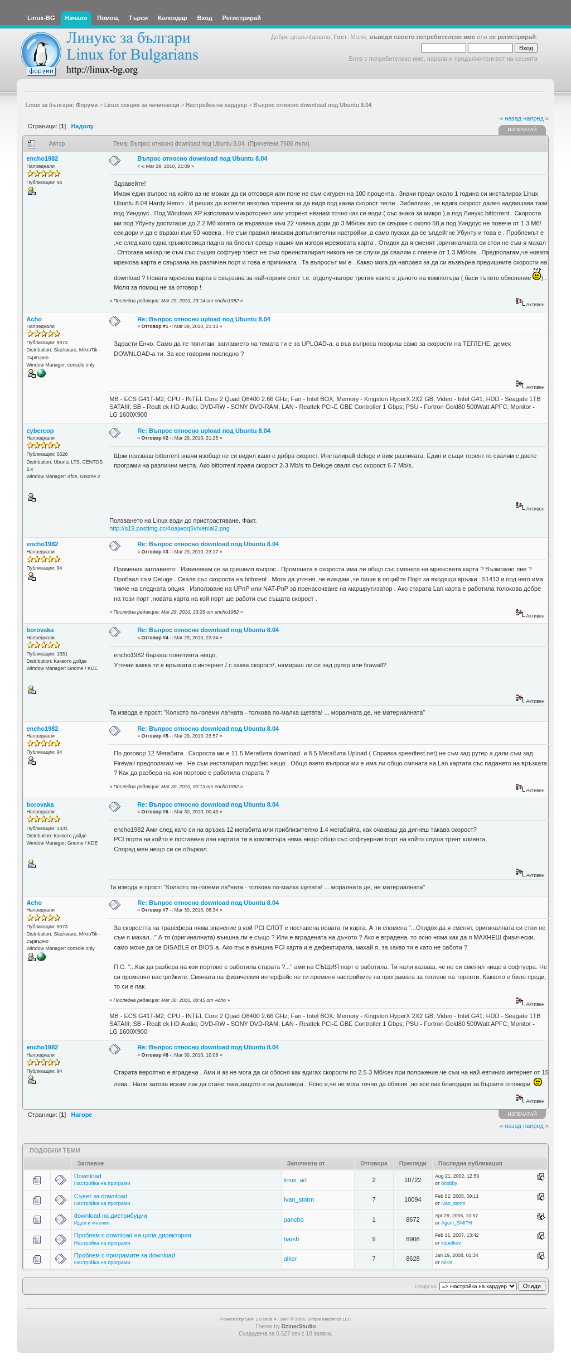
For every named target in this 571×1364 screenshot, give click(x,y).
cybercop (40, 430)
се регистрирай (512, 36)
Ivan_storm (299, 1199)
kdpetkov (451, 1243)
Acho (34, 319)
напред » (536, 118)
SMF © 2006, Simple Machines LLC (315, 1319)
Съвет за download (101, 1196)
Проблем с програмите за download (124, 1255)
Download (87, 1176)
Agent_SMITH (456, 1223)
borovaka (40, 629)
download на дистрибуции (110, 1215)
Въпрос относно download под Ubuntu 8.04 (202, 158)
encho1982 (43, 158)
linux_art (295, 1180)
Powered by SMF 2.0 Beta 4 (248, 1319)
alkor (290, 1258)
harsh (291, 1239)
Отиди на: (426, 1286)
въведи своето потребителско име (422, 36)
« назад (510, 118)
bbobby (449, 1183)
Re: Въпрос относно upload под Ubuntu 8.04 (203, 319)
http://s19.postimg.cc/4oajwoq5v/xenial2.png (169, 528)
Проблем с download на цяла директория (132, 1235)
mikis (446, 1262)
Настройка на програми (102, 1183)
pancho (294, 1219)
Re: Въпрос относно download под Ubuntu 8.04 (208, 544)
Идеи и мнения (92, 1223)
